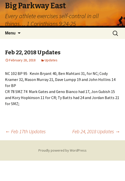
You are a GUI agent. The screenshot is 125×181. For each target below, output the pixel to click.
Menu (10, 33)
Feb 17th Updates (25, 131)
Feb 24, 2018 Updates (96, 131)
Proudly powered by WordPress (62, 150)
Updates (51, 60)
